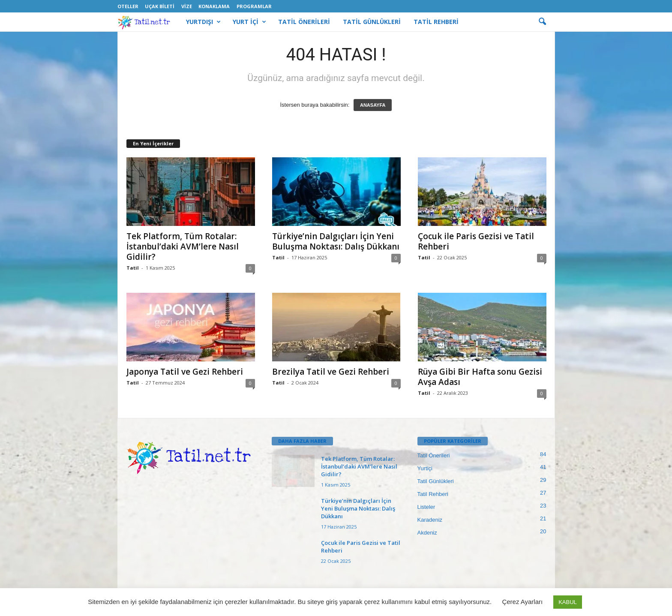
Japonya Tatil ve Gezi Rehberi (184, 371)
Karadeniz (430, 520)
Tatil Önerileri (433, 455)
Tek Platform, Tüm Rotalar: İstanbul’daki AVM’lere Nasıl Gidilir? (182, 246)
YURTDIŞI (203, 21)
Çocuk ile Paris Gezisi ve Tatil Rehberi (476, 241)
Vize (186, 6)
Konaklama (214, 6)
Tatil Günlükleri (435, 481)
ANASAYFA (373, 105)
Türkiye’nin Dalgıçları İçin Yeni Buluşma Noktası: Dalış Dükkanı (335, 241)
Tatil (132, 267)
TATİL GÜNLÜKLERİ (372, 22)
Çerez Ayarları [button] (522, 601)
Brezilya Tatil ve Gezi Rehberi (330, 371)
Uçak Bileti (159, 6)
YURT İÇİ (249, 21)
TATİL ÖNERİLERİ (304, 22)
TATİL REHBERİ (436, 22)
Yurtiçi (424, 468)
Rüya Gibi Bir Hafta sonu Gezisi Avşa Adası (480, 377)
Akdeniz (427, 532)
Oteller (127, 6)
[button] (542, 21)
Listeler (426, 507)
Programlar (254, 6)
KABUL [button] (567, 602)
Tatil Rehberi (432, 494)
